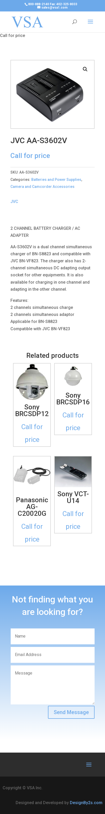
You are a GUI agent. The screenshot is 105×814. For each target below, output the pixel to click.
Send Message (71, 712)
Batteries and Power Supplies (56, 179)
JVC (14, 201)
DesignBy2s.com (86, 802)
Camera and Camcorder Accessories (42, 187)
